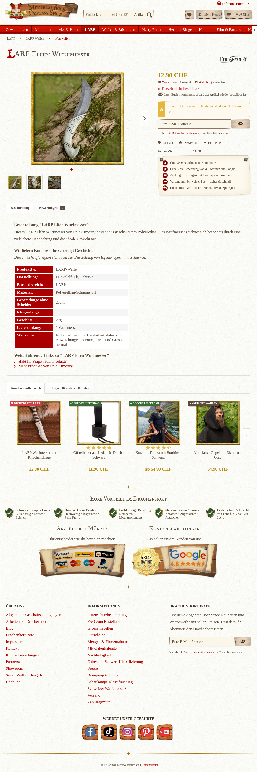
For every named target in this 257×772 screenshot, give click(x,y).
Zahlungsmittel (99, 702)
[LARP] (90, 29)
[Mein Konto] (209, 14)
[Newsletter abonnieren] (243, 641)
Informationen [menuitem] (231, 3)
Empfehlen (212, 143)
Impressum (14, 642)
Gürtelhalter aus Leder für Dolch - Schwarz (98, 455)
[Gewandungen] (17, 29)
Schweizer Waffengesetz (107, 688)
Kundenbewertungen (22, 655)
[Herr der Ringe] (180, 29)
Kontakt (12, 648)
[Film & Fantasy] (228, 29)
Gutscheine (96, 635)
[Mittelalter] (43, 29)
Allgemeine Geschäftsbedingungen (33, 615)
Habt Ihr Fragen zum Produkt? (40, 361)
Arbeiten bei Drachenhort (26, 621)
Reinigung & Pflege (103, 675)
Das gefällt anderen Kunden (69, 388)
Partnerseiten (16, 661)
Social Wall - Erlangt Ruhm (27, 675)
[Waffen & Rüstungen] (119, 29)
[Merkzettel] (189, 14)
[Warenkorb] (238, 14)
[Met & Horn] (68, 29)
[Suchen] (149, 14)
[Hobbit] (204, 29)
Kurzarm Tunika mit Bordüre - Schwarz (158, 455)
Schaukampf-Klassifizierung (110, 682)
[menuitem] (118, 14)
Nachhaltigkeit (99, 655)
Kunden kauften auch (26, 388)
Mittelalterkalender (103, 648)
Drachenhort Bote (20, 635)
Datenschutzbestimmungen (187, 133)
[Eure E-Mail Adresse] (202, 641)
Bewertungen (52, 208)
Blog (9, 628)
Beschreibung (20, 208)
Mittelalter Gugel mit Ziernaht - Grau (217, 455)
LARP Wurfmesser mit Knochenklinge (39, 455)
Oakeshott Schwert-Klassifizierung (115, 661)
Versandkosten (150, 764)
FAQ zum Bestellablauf (106, 621)
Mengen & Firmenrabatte (108, 642)
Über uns (13, 682)
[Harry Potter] (152, 29)
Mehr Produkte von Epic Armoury (43, 366)
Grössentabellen (100, 628)
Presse (93, 668)
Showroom (14, 668)
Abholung (205, 82)
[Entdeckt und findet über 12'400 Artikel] (118, 14)
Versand (167, 82)
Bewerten (188, 143)
